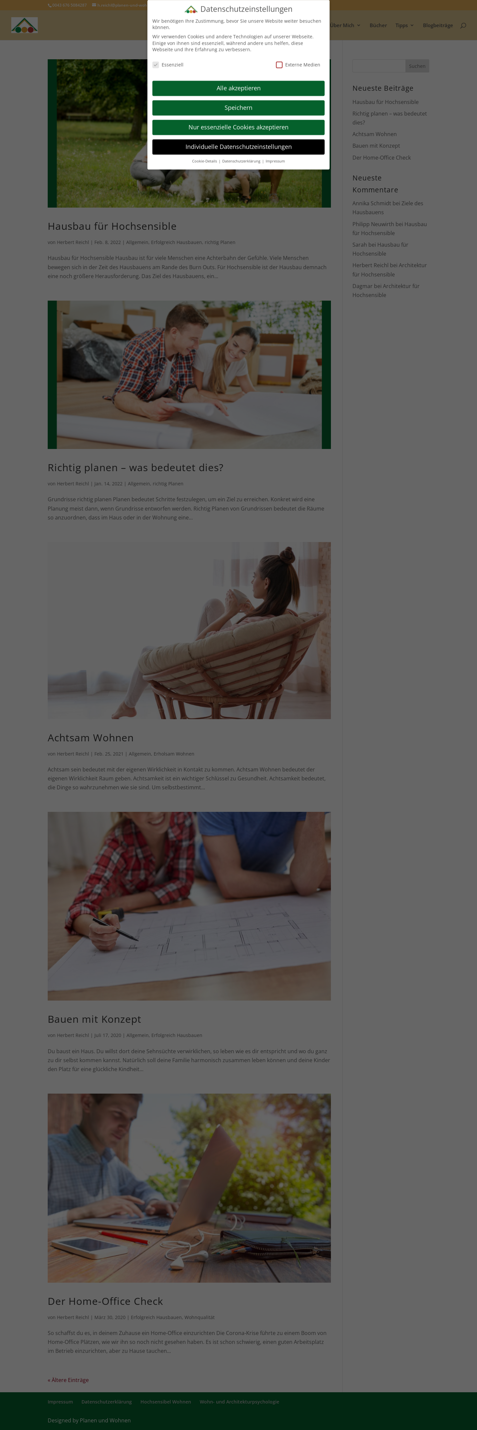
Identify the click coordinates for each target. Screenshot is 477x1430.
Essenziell (168, 61)
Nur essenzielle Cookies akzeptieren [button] (238, 124)
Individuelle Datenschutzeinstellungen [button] (239, 143)
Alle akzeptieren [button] (239, 85)
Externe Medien (298, 61)
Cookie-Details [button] (205, 158)
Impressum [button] (275, 158)
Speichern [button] (238, 104)
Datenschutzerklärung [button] (241, 158)
